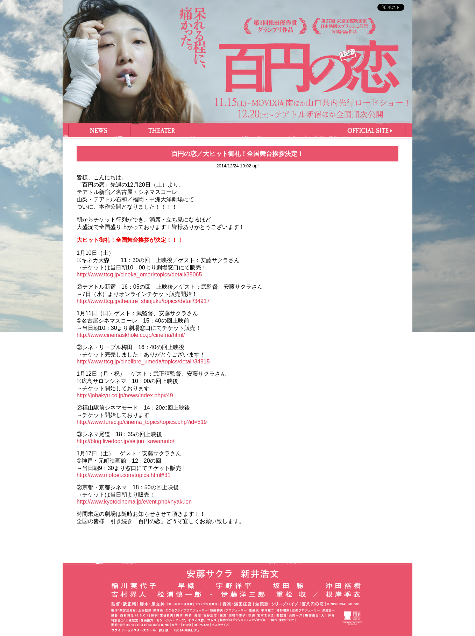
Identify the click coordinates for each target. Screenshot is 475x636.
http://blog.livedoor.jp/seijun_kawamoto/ (125, 441)
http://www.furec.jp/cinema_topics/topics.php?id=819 (142, 422)
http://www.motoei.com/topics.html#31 (124, 475)
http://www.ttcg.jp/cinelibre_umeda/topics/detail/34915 (143, 361)
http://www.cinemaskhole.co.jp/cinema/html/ (131, 335)
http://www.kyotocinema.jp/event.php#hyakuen (134, 502)
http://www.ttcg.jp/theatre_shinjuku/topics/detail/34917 (143, 301)
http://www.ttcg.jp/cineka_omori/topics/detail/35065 (139, 274)
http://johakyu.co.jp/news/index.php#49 (125, 395)
